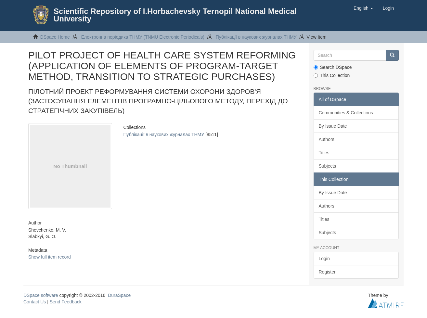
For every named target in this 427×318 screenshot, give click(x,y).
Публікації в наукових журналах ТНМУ (256, 37)
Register (327, 271)
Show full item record (49, 257)
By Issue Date (333, 126)
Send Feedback (66, 301)
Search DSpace (333, 67)
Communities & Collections (346, 112)
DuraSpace (119, 295)
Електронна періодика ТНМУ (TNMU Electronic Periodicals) (142, 37)
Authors (326, 139)
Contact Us (34, 301)
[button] (363, 8)
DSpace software (40, 295)
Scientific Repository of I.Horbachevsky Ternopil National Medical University (175, 15)
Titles (324, 152)
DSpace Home (55, 37)
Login (324, 258)
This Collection (332, 75)
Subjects (327, 166)
